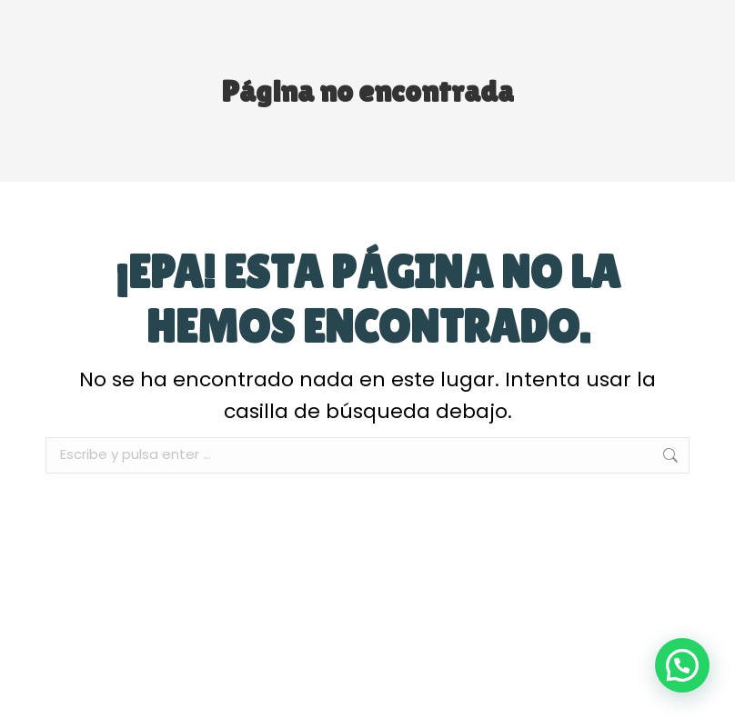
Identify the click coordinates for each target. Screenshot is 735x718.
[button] (682, 665)
